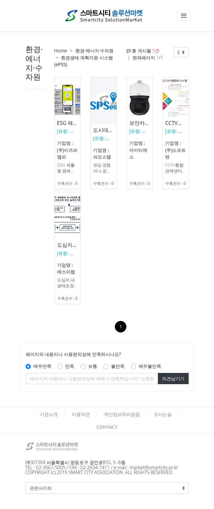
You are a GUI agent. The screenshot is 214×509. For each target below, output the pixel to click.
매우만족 (42, 366)
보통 (92, 366)
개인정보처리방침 (122, 414)
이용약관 (81, 414)
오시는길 (163, 414)
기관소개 (49, 414)
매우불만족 (150, 366)
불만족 (117, 366)
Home (60, 50)
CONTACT (107, 427)
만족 (69, 366)
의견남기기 (173, 378)
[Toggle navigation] (184, 16)
